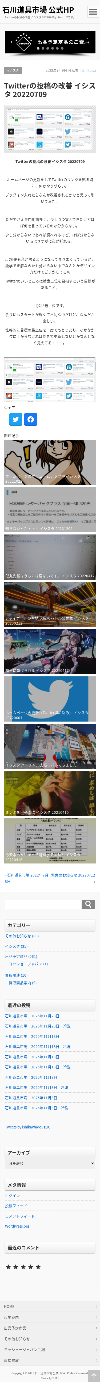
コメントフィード (20, 1216)
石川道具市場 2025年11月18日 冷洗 (38, 1046)
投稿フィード (16, 1205)
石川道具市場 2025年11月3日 (31, 1097)
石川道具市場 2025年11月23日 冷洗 (38, 1026)
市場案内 (11, 1317)
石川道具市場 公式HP (38, 9)
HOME (9, 1306)
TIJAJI (55, 1378)
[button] (50, 42)
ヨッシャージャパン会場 (24, 1349)
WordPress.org (17, 1226)
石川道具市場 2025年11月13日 (32, 1056)
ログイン (12, 1195)
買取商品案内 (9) (23, 982)
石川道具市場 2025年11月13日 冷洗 (38, 1066)
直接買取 (11, 1360)
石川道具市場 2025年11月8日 (31, 1077)
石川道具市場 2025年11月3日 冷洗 (37, 1107)
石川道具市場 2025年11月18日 (32, 1036)
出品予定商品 (15, 1327)
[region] (50, 44)
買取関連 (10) (16, 975)
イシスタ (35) (16, 946)
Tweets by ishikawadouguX (27, 1127)
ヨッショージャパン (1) (28, 963)
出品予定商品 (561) (21, 956)
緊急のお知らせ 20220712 (73, 875)
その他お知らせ (17, 1338)
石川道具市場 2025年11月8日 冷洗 (37, 1087)
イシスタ (13, 70)
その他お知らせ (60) (22, 935)
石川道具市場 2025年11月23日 (32, 1015)
